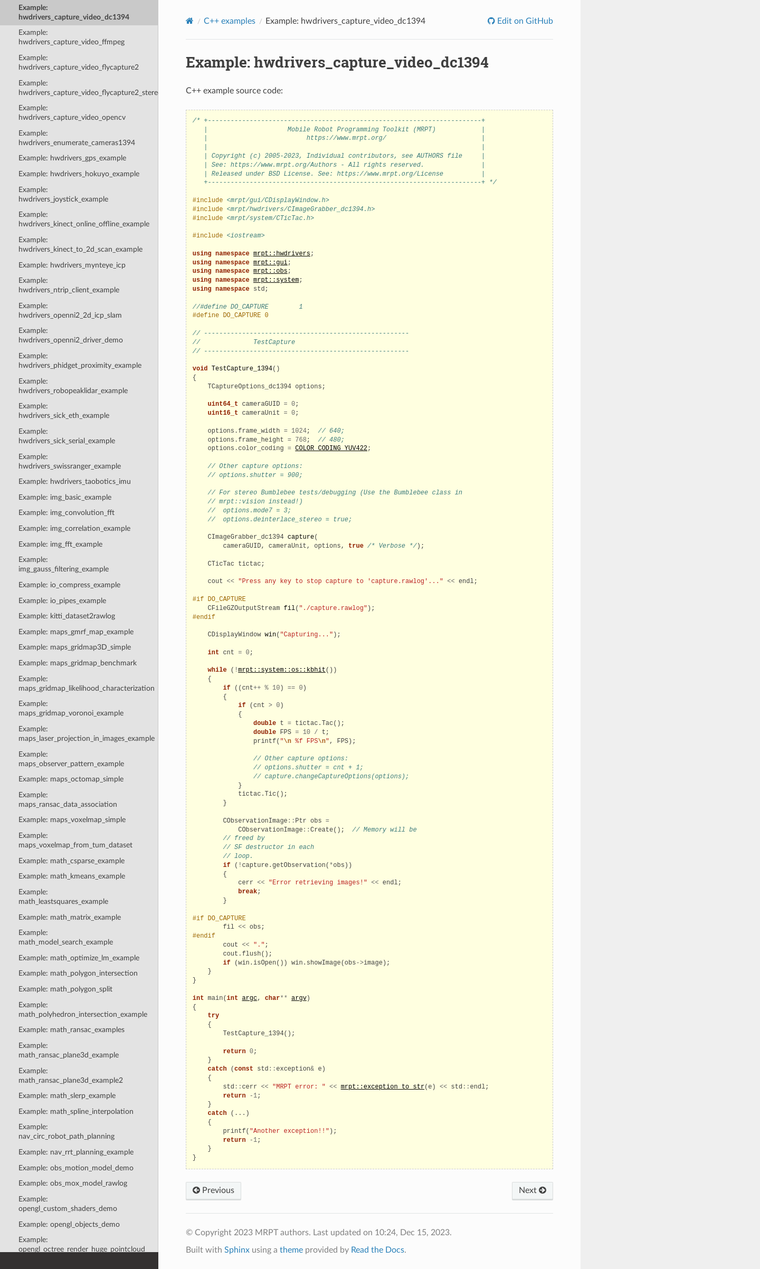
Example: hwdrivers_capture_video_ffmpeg (71, 37)
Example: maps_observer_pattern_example (71, 759)
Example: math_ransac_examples (71, 1030)
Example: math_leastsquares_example (63, 896)
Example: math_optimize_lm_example (78, 958)
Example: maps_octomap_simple (71, 779)
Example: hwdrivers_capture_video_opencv (72, 112)
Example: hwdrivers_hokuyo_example (78, 174)
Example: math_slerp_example (67, 1096)
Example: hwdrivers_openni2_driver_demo (70, 335)
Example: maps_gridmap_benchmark (77, 663)
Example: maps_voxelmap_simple (72, 820)
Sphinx (237, 1250)
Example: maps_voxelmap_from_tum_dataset (75, 840)
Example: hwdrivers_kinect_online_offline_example (83, 219)
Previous (213, 1190)
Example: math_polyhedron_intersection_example (82, 1009)
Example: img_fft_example (60, 544)
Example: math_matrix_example (69, 917)
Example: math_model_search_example (65, 937)
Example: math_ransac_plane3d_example (68, 1050)
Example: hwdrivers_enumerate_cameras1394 (76, 138)
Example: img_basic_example (64, 497)
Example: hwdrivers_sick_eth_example (63, 410)
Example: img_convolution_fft (66, 513)
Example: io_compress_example (69, 585)
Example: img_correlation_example (74, 528)
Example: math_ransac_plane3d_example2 (70, 1075)
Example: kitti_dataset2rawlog (66, 616)
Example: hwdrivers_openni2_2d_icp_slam (70, 310)
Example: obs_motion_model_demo (76, 1168)
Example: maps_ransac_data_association (67, 799)
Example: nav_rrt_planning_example (76, 1152)
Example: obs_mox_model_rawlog (72, 1183)
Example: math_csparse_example (71, 861)
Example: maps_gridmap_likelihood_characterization (86, 683)
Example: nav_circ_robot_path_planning (66, 1131)
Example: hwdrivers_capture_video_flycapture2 (78, 62)
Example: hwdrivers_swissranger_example (69, 461)
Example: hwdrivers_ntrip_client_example (68, 285)
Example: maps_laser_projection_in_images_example (86, 733)
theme (291, 1250)
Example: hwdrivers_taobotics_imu (74, 481)
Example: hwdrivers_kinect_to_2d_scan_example (80, 244)
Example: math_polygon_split (65, 989)
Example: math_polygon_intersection (78, 973)
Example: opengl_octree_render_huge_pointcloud (81, 1244)
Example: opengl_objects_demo (69, 1224)
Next (532, 1190)
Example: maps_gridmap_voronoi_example (71, 708)
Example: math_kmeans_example (71, 876)
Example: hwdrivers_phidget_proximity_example (79, 360)
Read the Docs (377, 1250)
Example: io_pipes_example (62, 601)
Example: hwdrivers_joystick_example (63, 194)
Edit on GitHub (524, 21)
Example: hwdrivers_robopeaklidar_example (73, 386)
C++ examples (229, 21)
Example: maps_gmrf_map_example (76, 632)
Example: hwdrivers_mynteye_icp (72, 265)
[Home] (190, 20)
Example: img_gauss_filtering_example (63, 564)
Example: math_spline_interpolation (76, 1111)
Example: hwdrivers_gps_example (72, 158)
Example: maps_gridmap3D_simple (74, 647)
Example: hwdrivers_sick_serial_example (66, 436)
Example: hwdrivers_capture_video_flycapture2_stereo (88, 88)
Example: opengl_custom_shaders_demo (67, 1204)
